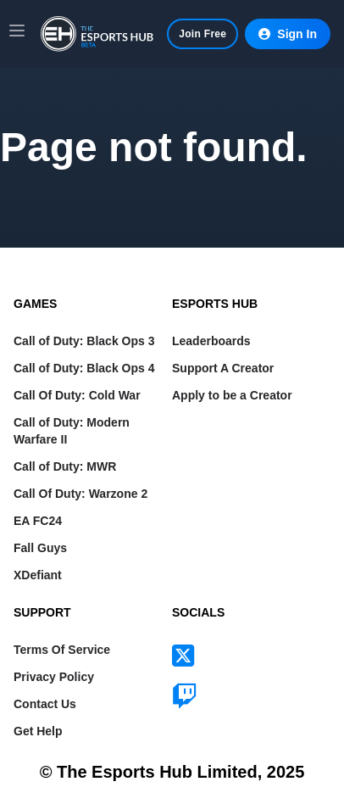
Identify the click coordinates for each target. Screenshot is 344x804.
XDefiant (38, 575)
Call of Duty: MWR (65, 466)
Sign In (287, 34)
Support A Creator (223, 368)
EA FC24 (38, 521)
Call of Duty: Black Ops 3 (84, 341)
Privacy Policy (54, 677)
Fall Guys (40, 548)
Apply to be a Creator (232, 395)
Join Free (202, 34)
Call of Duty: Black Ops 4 (84, 368)
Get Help (38, 731)
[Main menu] (17, 30)
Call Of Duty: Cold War (77, 395)
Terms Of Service (62, 649)
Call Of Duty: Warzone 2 (80, 493)
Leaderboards (211, 341)
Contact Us (45, 704)
